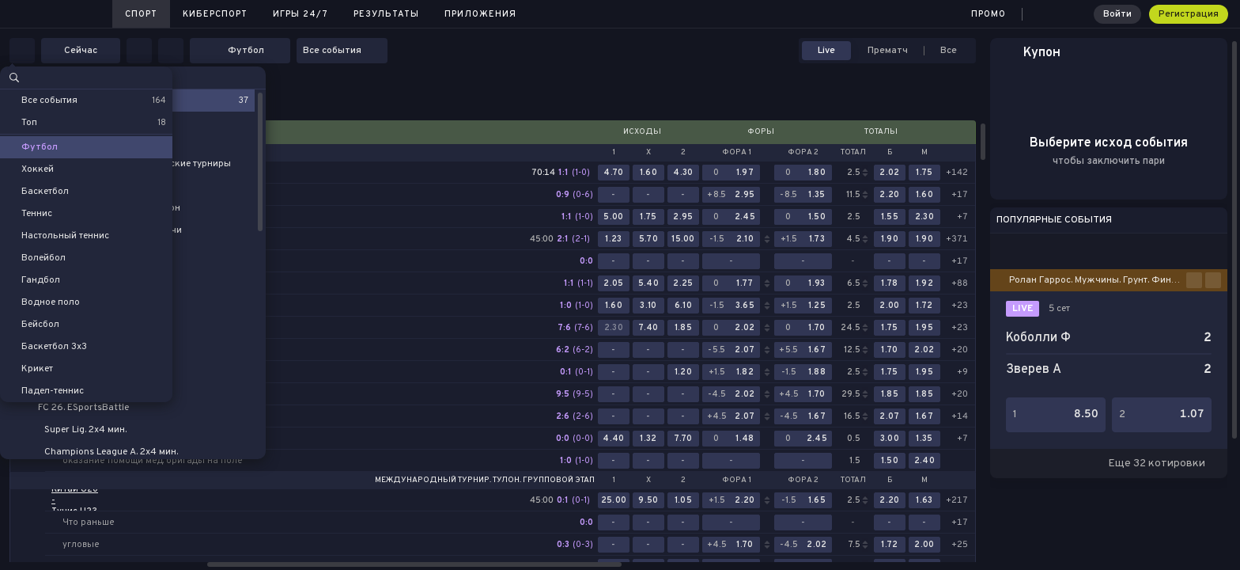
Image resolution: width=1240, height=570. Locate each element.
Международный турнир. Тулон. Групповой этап (485, 480)
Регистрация (1189, 14)
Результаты (386, 14)
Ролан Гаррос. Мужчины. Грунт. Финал (1095, 280)
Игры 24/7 (300, 14)
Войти (1117, 14)
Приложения (480, 14)
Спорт (141, 14)
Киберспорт (215, 14)
